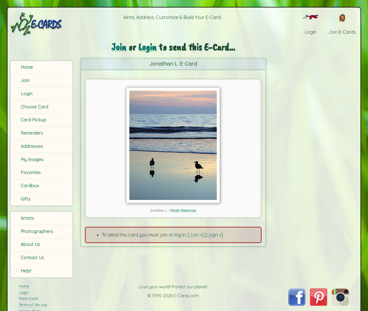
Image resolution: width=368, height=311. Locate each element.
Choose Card (34, 107)
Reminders (32, 133)
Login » (213, 235)
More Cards (28, 298)
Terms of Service (33, 304)
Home (27, 67)
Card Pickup (33, 120)
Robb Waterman (183, 211)
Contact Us (32, 257)
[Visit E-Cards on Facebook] (296, 304)
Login (26, 93)
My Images (32, 159)
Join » (195, 235)
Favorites (31, 172)
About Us (30, 244)
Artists (27, 218)
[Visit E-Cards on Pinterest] (318, 304)
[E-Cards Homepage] (42, 24)
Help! (26, 271)
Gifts (25, 199)
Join (25, 80)
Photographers (37, 231)
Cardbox (30, 185)
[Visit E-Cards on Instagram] (340, 304)
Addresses (32, 146)
